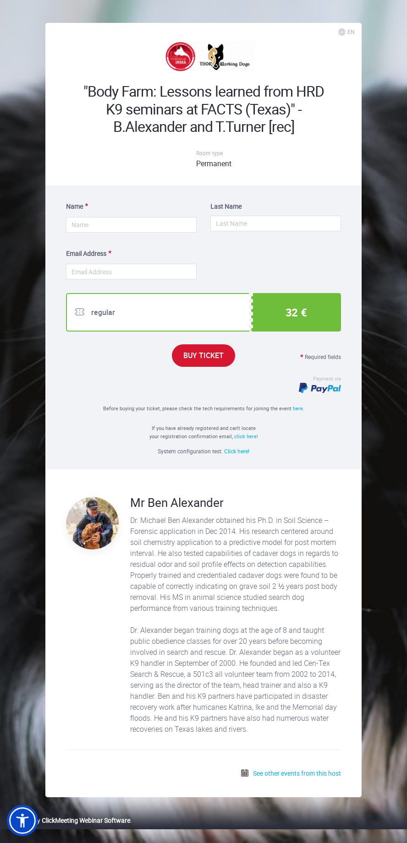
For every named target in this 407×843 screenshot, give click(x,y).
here (298, 408)
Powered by (68, 820)
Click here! (236, 451)
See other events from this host (290, 773)
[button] (22, 820)
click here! (246, 436)
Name (74, 206)
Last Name (226, 206)
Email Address (86, 253)
